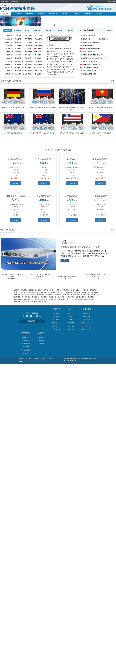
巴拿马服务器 (38, 71)
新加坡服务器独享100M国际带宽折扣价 (92, 55)
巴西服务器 (8, 67)
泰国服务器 (38, 55)
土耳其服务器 (29, 61)
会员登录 (112, 1)
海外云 (52, 290)
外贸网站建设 (75, 290)
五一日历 (16, 292)
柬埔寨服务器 (19, 64)
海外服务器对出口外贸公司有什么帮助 (80, 247)
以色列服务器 (38, 61)
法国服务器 (18, 36)
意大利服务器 (29, 42)
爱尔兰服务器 (38, 42)
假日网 (23, 292)
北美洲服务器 (48, 30)
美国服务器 (8, 71)
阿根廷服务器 (19, 67)
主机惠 (40, 290)
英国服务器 (8, 36)
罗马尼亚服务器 (39, 51)
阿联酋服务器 (19, 61)
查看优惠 (15, 183)
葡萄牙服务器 (29, 39)
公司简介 (51, 358)
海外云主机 (41, 13)
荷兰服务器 (18, 48)
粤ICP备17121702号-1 (72, 360)
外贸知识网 (51, 292)
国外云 (46, 290)
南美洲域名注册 (26, 346)
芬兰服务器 (28, 48)
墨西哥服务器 (29, 71)
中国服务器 (8, 64)
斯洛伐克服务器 (29, 51)
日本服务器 (38, 58)
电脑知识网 (40, 294)
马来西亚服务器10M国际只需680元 (91, 48)
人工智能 (58, 290)
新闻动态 (21, 358)
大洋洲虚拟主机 (86, 329)
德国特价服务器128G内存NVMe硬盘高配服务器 (94, 39)
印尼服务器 (28, 58)
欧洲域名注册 (26, 337)
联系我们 (99, 13)
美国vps (33, 294)
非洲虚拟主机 (86, 319)
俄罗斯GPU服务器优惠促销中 (89, 67)
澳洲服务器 (91, 297)
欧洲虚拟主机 (86, 313)
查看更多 (64, 260)
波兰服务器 (8, 45)
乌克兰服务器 (38, 39)
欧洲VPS (70, 313)
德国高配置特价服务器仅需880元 (90, 42)
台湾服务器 (18, 55)
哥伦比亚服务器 (39, 67)
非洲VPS (70, 319)
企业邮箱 (88, 13)
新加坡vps (49, 294)
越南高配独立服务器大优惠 (88, 74)
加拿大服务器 (19, 71)
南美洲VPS (71, 323)
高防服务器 (66, 290)
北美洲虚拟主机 (86, 326)
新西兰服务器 (9, 74)
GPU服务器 (17, 13)
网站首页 (6, 13)
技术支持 (28, 358)
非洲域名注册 (26, 343)
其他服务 (41, 333)
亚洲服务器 (27, 30)
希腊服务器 (18, 42)
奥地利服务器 (9, 51)
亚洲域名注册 (26, 340)
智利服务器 (28, 67)
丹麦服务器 (8, 39)
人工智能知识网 (41, 292)
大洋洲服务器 (59, 30)
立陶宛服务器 (19, 51)
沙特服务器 (8, 61)
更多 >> (109, 30)
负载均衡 (41, 343)
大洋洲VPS (71, 329)
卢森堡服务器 (38, 45)
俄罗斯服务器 (29, 36)
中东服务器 (84, 290)
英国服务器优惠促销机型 (88, 51)
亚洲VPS (70, 316)
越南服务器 (18, 58)
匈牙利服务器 (38, 48)
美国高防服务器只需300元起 (89, 61)
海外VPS (71, 309)
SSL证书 (76, 13)
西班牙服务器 (38, 36)
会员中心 (43, 358)
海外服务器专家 (14, 1)
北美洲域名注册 (26, 350)
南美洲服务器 (37, 30)
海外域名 (64, 13)
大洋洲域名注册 (26, 353)
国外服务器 (69, 61)
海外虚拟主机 (53, 13)
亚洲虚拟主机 (86, 316)
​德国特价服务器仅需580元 (88, 45)
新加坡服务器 (29, 64)
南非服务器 (38, 74)
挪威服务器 (18, 45)
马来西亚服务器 (39, 64)
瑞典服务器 (8, 42)
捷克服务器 (8, 48)
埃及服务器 (28, 74)
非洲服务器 (70, 30)
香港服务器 (8, 55)
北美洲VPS (71, 326)
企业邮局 (41, 340)
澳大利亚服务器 (19, 74)
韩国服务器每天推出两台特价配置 (90, 64)
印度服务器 (8, 58)
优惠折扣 (36, 358)
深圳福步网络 (4, 1)
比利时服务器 (29, 45)
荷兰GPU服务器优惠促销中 (88, 71)
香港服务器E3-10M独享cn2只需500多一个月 (93, 58)
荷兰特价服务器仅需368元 (88, 36)
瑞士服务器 (18, 39)
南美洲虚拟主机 (86, 323)
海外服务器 (29, 13)
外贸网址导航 (31, 292)
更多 (113, 81)
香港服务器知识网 (89, 299)
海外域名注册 (26, 333)
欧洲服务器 (17, 30)
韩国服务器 (28, 55)
